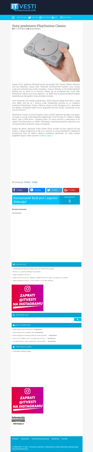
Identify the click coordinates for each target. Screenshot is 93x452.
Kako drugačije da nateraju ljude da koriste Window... (30, 335)
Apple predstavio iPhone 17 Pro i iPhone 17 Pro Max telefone (33, 280)
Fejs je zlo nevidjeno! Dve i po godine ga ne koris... (29, 338)
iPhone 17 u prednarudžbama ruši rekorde (27, 272)
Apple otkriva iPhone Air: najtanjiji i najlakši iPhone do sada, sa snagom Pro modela (40, 277)
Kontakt (64, 439)
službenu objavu (46, 135)
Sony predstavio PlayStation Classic (39, 26)
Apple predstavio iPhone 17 (22, 275)
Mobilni (27, 182)
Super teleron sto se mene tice (23, 329)
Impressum (25, 439)
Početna (15, 439)
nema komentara (35, 29)
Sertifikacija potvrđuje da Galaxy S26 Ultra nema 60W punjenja (33, 269)
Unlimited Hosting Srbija (22, 351)
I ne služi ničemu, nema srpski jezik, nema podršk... (30, 341)
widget (35, 182)
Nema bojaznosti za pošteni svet (23, 332)
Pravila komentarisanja (40, 439)
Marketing (55, 439)
